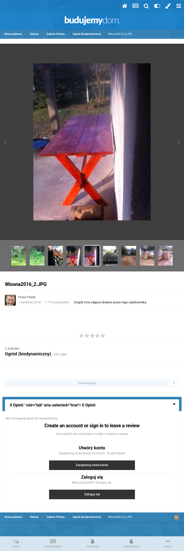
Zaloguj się (92, 494)
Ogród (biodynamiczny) (28, 353)
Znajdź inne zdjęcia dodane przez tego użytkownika (110, 302)
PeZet (31, 297)
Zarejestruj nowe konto (92, 465)
